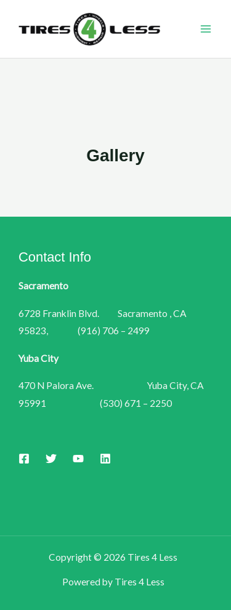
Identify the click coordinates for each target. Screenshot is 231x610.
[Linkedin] (105, 458)
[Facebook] (24, 458)
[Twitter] (51, 458)
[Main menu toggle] (206, 29)
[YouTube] (78, 458)
